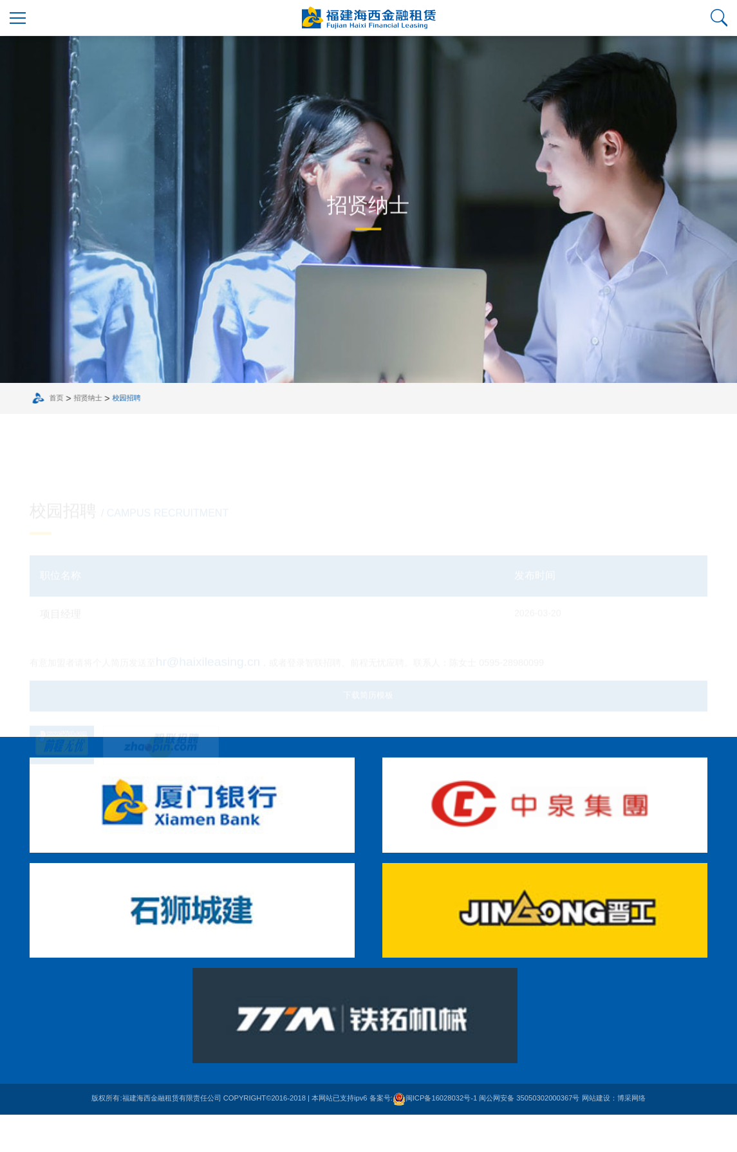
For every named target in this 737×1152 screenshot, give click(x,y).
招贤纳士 (99, 434)
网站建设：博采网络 (614, 1135)
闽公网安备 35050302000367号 (529, 1135)
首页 (68, 434)
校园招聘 (138, 434)
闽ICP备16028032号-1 (435, 1135)
